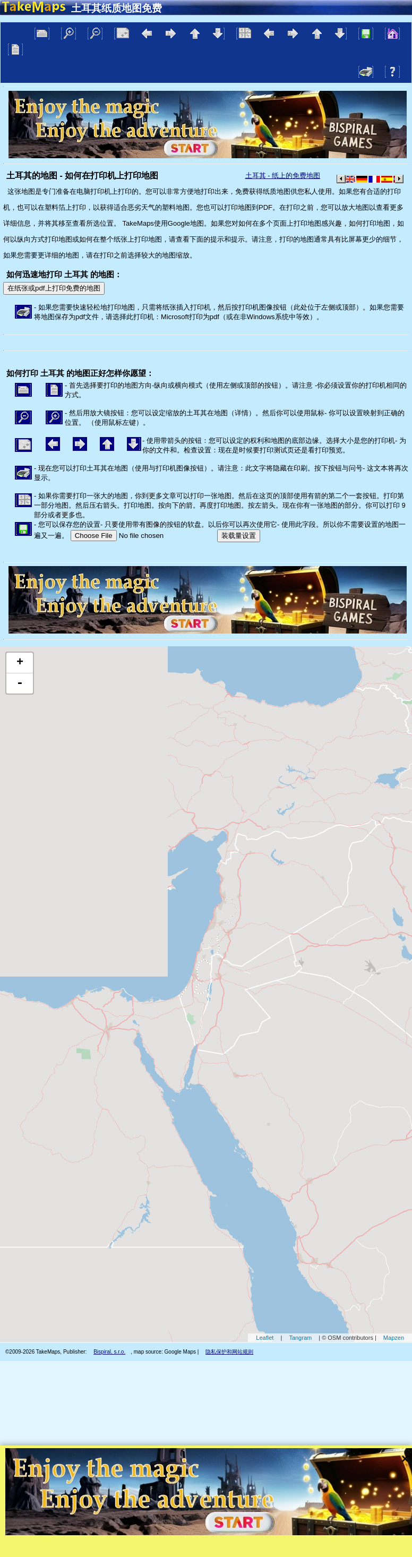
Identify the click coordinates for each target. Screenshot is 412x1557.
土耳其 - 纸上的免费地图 (283, 175)
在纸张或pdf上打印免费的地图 (53, 288)
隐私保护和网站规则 (229, 1352)
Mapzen (393, 1337)
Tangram (300, 1337)
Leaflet (264, 1337)
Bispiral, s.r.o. (109, 1352)
